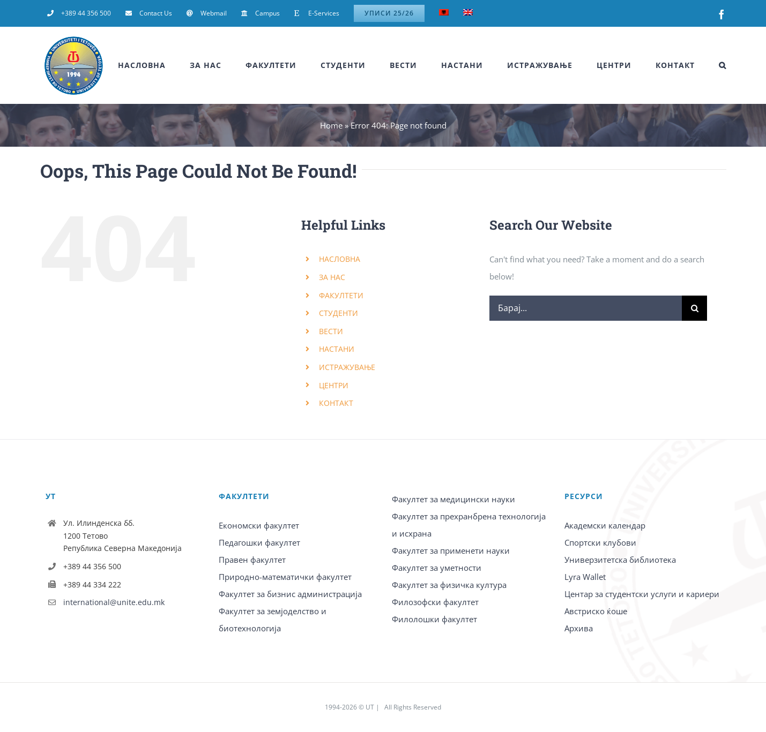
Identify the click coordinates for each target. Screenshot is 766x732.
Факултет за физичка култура (449, 584)
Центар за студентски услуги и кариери (641, 593)
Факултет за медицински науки (453, 499)
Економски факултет (259, 525)
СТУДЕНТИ (338, 313)
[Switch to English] (468, 13)
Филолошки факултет (434, 619)
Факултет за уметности (436, 567)
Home (331, 125)
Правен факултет (252, 559)
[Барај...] (585, 308)
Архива (578, 628)
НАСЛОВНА (339, 259)
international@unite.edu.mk (114, 602)
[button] (722, 65)
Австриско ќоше (595, 611)
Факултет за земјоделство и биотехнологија (272, 619)
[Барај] (694, 308)
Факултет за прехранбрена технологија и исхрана (469, 525)
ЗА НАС (332, 277)
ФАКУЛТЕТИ (341, 295)
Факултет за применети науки (451, 550)
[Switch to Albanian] (444, 13)
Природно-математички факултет (285, 576)
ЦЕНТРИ (333, 385)
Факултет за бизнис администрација (290, 593)
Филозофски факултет (435, 602)
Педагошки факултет (259, 542)
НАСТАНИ (336, 349)
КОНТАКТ (336, 403)
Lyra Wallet (585, 576)
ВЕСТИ (331, 331)
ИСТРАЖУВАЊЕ (347, 367)
